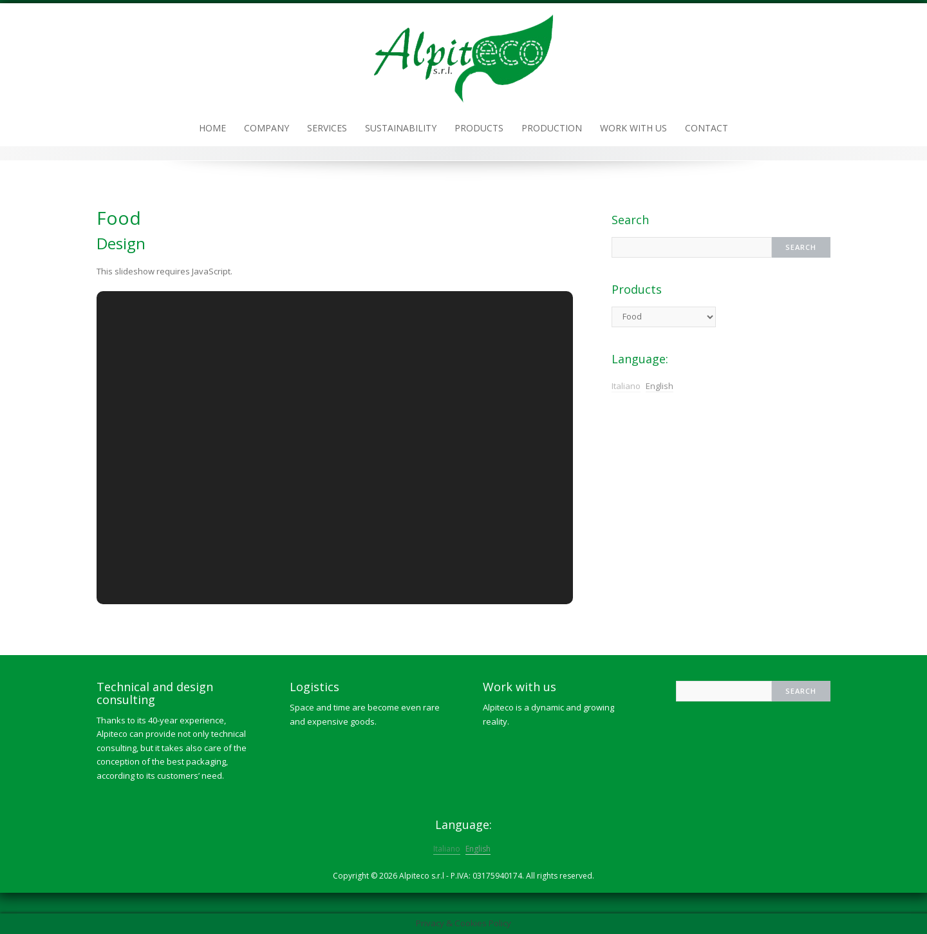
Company (266, 128)
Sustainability (400, 128)
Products (478, 128)
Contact (706, 128)
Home (212, 128)
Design (121, 243)
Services (327, 128)
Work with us (633, 128)
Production (551, 128)
